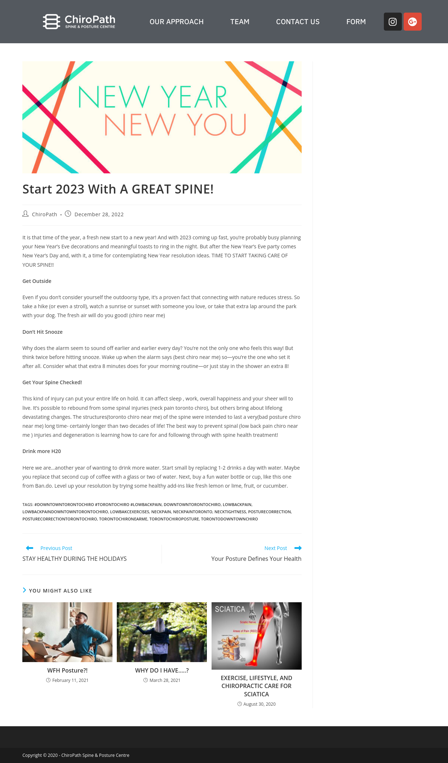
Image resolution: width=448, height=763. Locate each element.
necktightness (230, 511)
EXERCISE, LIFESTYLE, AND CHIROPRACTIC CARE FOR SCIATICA (256, 686)
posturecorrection (269, 511)
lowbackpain (237, 504)
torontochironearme (123, 519)
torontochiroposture (174, 519)
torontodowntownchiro (229, 519)
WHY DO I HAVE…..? (162, 670)
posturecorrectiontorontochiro (59, 519)
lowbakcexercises (129, 511)
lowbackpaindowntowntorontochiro (65, 511)
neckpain (161, 511)
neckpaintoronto (192, 511)
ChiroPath (44, 214)
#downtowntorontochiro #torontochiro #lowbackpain (98, 504)
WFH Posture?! (67, 670)
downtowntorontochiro (192, 504)
